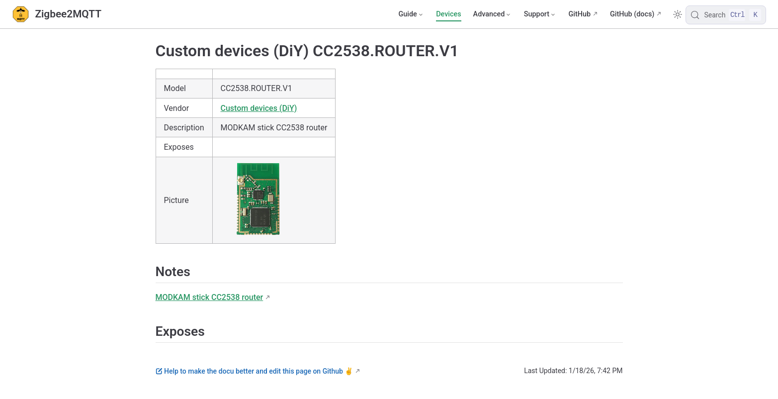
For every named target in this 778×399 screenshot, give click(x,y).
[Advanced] (492, 14)
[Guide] (411, 14)
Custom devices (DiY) (259, 108)
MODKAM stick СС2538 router (209, 297)
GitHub (579, 14)
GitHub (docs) (632, 14)
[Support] (540, 14)
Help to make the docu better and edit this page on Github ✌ (254, 371)
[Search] (726, 14)
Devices (448, 14)
